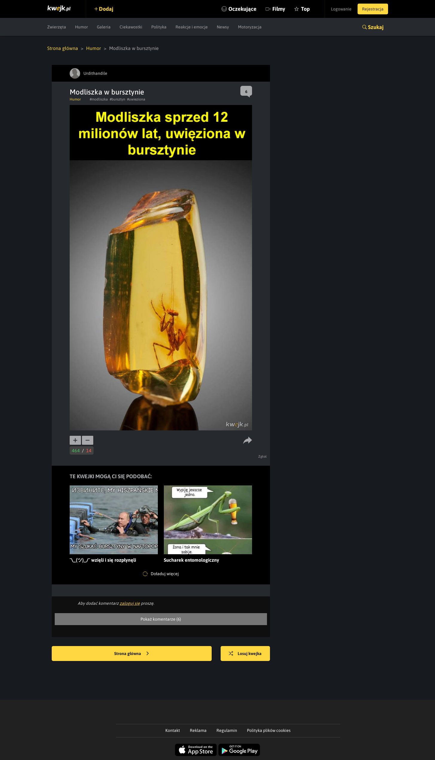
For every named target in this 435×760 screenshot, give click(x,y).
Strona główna (62, 48)
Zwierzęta (56, 27)
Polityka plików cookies (269, 730)
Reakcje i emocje (191, 27)
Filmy (278, 9)
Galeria (104, 27)
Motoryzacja (250, 27)
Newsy (223, 27)
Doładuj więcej (161, 574)
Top (305, 9)
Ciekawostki (131, 27)
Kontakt (172, 730)
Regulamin (226, 730)
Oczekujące (242, 9)
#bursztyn (117, 99)
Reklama (198, 730)
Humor (81, 27)
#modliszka (99, 99)
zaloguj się (130, 603)
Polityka (159, 27)
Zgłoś (262, 456)
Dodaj (106, 9)
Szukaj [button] (376, 27)
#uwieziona (136, 99)
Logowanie (341, 9)
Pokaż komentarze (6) (161, 619)
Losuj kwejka (245, 654)
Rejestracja (373, 9)
